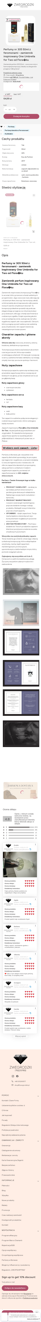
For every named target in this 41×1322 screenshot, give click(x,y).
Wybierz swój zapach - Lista (20, 447)
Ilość (5, 105)
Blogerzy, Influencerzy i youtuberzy (16, 1265)
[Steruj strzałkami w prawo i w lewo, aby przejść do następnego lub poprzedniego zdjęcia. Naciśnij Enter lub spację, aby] (20, 30)
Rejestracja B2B (8, 1245)
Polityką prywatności (30, 1298)
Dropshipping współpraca (12, 1255)
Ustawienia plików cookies (12, 1105)
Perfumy (11, 127)
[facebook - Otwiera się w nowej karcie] (17, 1076)
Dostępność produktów (11, 1220)
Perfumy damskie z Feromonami (16, 130)
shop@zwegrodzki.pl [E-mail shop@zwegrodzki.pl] (22, 1085)
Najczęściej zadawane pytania (13, 1135)
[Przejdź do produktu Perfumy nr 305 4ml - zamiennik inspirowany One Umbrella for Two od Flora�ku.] (20, 214)
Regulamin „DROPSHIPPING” (13, 1270)
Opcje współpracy (9, 1250)
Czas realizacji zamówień (12, 1215)
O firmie (5, 1110)
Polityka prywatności (10, 1130)
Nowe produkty (8, 1200)
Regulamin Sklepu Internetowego (15, 1125)
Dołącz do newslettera (15, 1288)
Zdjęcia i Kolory (8, 1170)
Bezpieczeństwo (8, 1165)
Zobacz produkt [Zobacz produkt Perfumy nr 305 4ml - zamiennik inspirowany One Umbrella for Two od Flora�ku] (33, 231)
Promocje (6, 1210)
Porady (5, 1120)
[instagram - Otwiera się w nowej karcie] (13, 1076)
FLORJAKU (9, 134)
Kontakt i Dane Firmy (10, 1100)
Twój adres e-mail (8, 1282)
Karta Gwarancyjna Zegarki (12, 1160)
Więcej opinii (20, 1036)
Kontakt (5, 1225)
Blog (3, 1190)
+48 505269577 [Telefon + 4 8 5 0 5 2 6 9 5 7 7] (20, 1081)
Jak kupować (7, 1115)
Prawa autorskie (8, 1175)
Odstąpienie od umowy (11, 1150)
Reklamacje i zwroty (10, 1155)
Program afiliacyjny (9, 1235)
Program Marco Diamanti (12, 1240)
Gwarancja (6, 1145)
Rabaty (4, 1205)
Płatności (5, 1185)
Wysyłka (5, 1195)
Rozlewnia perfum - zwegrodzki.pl (1, 126)
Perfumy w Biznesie (9, 1260)
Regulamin (27, 1294)
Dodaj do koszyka (21, 116)
